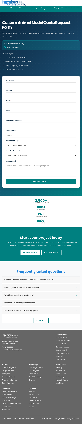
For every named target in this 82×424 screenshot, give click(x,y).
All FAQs (41, 320)
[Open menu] (78, 3)
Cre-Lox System (34, 371)
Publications (6, 401)
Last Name (10, 91)
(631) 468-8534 (7, 347)
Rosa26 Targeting (35, 377)
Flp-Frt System (34, 374)
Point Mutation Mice (62, 353)
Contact (31, 407)
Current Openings (35, 401)
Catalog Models (61, 359)
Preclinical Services (8, 377)
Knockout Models (61, 338)
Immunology (60, 377)
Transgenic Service (62, 350)
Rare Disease (60, 383)
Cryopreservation (8, 371)
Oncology (59, 368)
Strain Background (13, 151)
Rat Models (59, 356)
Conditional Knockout (63, 341)
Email (8, 101)
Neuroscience (60, 371)
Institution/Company (14, 121)
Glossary (32, 380)
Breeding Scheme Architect (11, 404)
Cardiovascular (61, 374)
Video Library (6, 407)
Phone (8, 111)
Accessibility (30, 418)
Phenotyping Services (9, 380)
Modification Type (13, 141)
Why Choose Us (34, 394)
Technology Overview (36, 368)
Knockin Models (61, 344)
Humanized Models (62, 347)
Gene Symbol (11, 131)
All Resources (6, 410)
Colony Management (9, 368)
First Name (10, 80)
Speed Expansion (8, 383)
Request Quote (34, 404)
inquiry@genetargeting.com (12, 350)
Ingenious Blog (7, 394)
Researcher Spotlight (9, 398)
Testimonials (33, 398)
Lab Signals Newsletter (10, 391)
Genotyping (6, 374)
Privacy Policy (6, 418)
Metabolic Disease (62, 380)
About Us (32, 391)
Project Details (11, 161)
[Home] (14, 3)
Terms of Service (18, 418)
